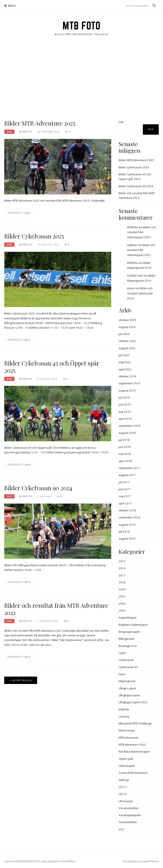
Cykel (122, 653)
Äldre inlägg (22, 680)
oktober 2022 (127, 341)
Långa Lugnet (127, 688)
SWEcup (124, 780)
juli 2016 (124, 531)
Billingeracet (126, 639)
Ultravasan (126, 801)
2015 (122, 561)
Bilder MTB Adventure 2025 (39, 123)
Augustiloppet (127, 617)
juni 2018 (125, 447)
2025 (9, 131)
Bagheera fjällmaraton (133, 625)
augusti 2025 (127, 327)
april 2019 (125, 419)
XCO (121, 829)
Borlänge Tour (128, 646)
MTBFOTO (25, 131)
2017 (122, 575)
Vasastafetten (128, 822)
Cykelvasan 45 (128, 667)
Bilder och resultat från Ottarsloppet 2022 (141, 232)
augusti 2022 (127, 348)
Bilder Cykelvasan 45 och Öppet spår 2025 (51, 366)
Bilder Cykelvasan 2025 (34, 236)
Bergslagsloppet (129, 632)
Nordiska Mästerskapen (134, 751)
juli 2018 (124, 440)
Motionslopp (127, 730)
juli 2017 (124, 482)
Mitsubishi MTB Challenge (135, 723)
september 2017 (129, 468)
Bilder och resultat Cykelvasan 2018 (140, 293)
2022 (9, 621)
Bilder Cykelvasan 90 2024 (38, 488)
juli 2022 (124, 355)
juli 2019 (124, 397)
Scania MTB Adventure (133, 773)
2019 (122, 589)
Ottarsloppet (127, 766)
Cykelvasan (126, 660)
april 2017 (125, 503)
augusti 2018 (127, 433)
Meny (12, 6)
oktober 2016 (127, 510)
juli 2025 (124, 334)
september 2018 (129, 426)
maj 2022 (125, 362)
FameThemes (151, 861)
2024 (9, 496)
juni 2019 (125, 404)
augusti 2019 (127, 390)
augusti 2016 (127, 524)
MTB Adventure (128, 737)
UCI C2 (123, 794)
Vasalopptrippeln (130, 815)
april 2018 (125, 461)
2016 (122, 568)
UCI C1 (123, 787)
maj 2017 (125, 496)
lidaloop (124, 709)
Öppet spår (126, 759)
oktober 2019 (127, 376)
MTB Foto (81, 25)
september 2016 (129, 517)
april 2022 (125, 369)
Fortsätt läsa (19, 212)
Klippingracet (127, 681)
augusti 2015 (127, 538)
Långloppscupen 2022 (133, 702)
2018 (122, 582)
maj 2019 (125, 412)
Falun (122, 674)
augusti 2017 (127, 475)
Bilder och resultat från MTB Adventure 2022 (56, 608)
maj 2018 (125, 454)
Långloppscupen (129, 695)
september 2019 (129, 383)
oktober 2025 (127, 320)
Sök (121, 122)
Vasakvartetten (129, 808)
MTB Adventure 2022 (132, 744)
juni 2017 (125, 489)
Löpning (124, 716)
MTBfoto (132, 227)
